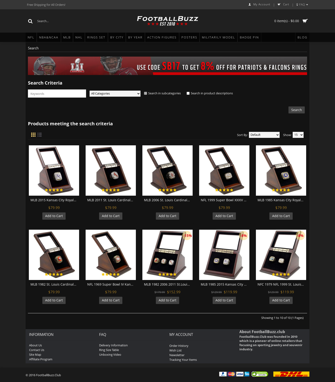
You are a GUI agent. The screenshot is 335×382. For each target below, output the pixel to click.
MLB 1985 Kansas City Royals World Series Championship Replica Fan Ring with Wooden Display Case (282, 200)
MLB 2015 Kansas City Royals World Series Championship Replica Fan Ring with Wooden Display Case (54, 200)
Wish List (175, 350)
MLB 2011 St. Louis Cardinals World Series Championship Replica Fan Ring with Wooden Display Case (111, 200)
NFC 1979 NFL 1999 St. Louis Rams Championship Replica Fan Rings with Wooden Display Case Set (282, 284)
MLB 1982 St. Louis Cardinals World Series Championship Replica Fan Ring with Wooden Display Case (54, 284)
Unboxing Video (110, 354)
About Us (35, 345)
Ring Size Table (109, 350)
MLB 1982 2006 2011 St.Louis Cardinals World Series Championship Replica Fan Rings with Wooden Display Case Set (168, 284)
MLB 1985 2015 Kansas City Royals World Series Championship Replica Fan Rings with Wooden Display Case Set (225, 284)
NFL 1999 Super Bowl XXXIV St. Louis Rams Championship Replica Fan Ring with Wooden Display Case (225, 200)
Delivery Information (113, 345)
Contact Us (36, 350)
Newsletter (176, 355)
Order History (178, 346)
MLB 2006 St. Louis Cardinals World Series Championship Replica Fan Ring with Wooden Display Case (168, 200)
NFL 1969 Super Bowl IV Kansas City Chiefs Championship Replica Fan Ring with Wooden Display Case (111, 284)
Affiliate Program (40, 359)
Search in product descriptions (212, 93)
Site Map (35, 354)
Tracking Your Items (183, 360)
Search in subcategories (164, 93)
